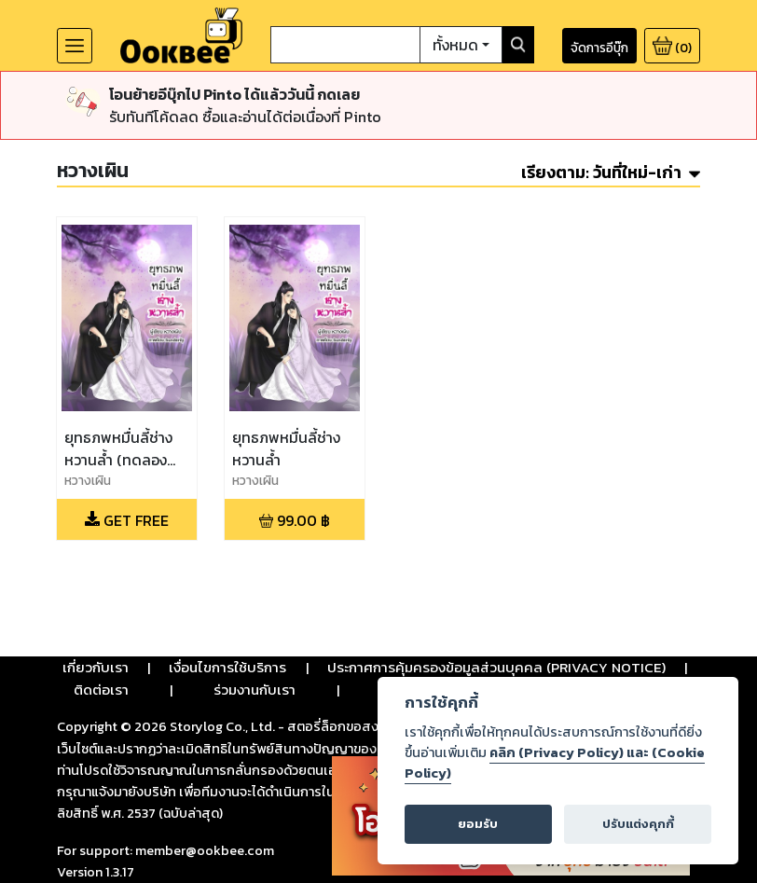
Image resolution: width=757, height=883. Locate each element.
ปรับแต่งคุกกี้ (638, 824)
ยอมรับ (478, 824)
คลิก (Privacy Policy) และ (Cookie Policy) (555, 762)
